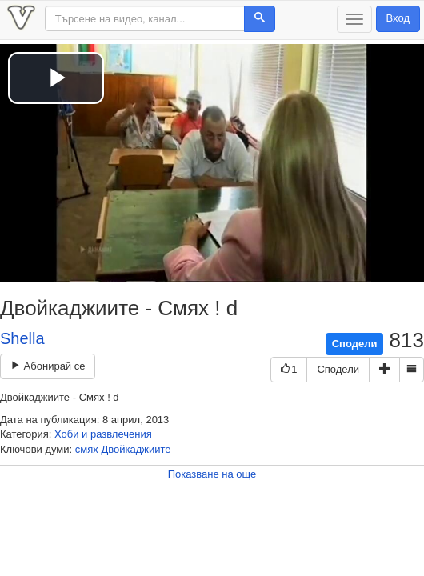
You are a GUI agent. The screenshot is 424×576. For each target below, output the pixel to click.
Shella (22, 338)
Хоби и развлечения (103, 434)
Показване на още (212, 474)
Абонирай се (47, 366)
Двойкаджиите (135, 449)
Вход (398, 18)
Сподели (355, 344)
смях (86, 449)
